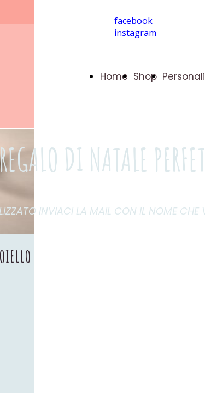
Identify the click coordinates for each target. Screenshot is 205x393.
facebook (133, 21)
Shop (145, 76)
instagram (135, 33)
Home (114, 76)
